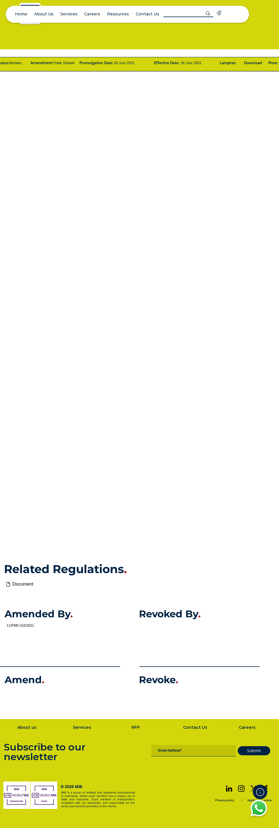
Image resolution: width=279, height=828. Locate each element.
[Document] (142, 584)
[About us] (27, 727)
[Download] (253, 63)
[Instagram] (241, 788)
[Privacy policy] (225, 800)
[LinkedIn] (229, 788)
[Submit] (254, 750)
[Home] (260, 792)
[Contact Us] (196, 727)
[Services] (82, 727)
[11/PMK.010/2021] (72, 625)
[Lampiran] (228, 63)
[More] (271, 63)
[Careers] (247, 727)
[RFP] (136, 727)
